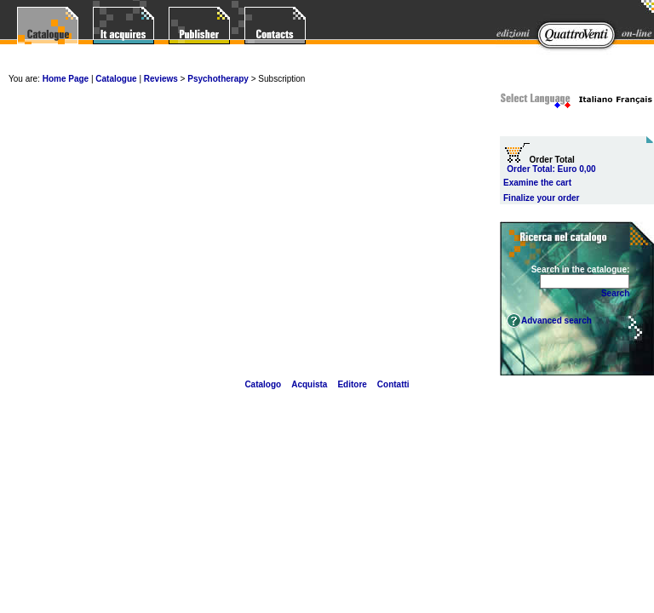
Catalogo (262, 384)
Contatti (393, 384)
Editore (351, 384)
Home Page (66, 78)
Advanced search (556, 320)
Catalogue (115, 78)
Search (615, 293)
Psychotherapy (218, 78)
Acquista (309, 384)
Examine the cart (537, 182)
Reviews (161, 78)
